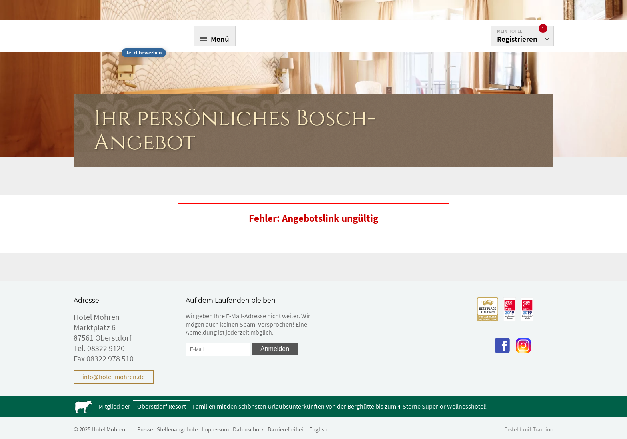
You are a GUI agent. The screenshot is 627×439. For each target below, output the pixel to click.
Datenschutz (248, 429)
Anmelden (274, 348)
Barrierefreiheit (286, 429)
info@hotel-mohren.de (113, 377)
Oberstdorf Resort (161, 406)
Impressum (215, 429)
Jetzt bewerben (144, 52)
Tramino (543, 429)
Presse (145, 429)
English (318, 429)
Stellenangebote (177, 429)
